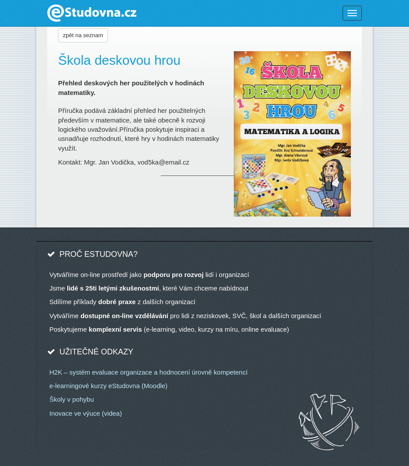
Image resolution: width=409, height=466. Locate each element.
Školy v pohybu (71, 399)
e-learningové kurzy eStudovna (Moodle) (108, 385)
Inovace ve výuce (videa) (85, 413)
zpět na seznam (83, 35)
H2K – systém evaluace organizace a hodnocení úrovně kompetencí (148, 372)
